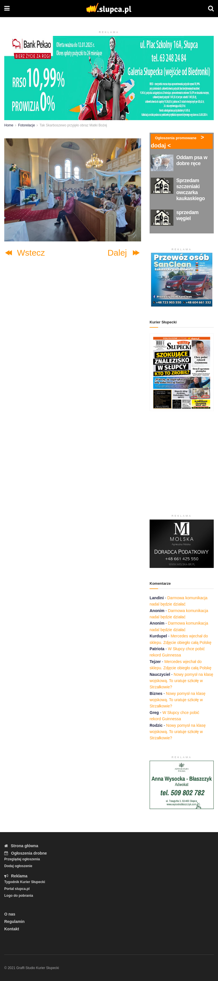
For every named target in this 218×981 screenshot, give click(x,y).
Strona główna (21, 846)
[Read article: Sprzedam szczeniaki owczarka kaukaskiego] (162, 186)
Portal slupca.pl (17, 889)
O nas (9, 914)
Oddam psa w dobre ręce (191, 160)
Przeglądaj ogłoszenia (22, 859)
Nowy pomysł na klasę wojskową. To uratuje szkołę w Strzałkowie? (181, 680)
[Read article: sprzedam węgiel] (162, 218)
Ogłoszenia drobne (25, 853)
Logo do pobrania (18, 896)
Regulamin (14, 921)
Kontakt (11, 929)
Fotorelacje (26, 125)
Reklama (16, 876)
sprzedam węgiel (187, 215)
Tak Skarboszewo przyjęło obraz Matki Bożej (73, 125)
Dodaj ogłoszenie (18, 866)
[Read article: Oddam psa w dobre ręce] (162, 163)
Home (8, 125)
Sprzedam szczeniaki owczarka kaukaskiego (190, 189)
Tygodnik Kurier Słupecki (24, 882)
